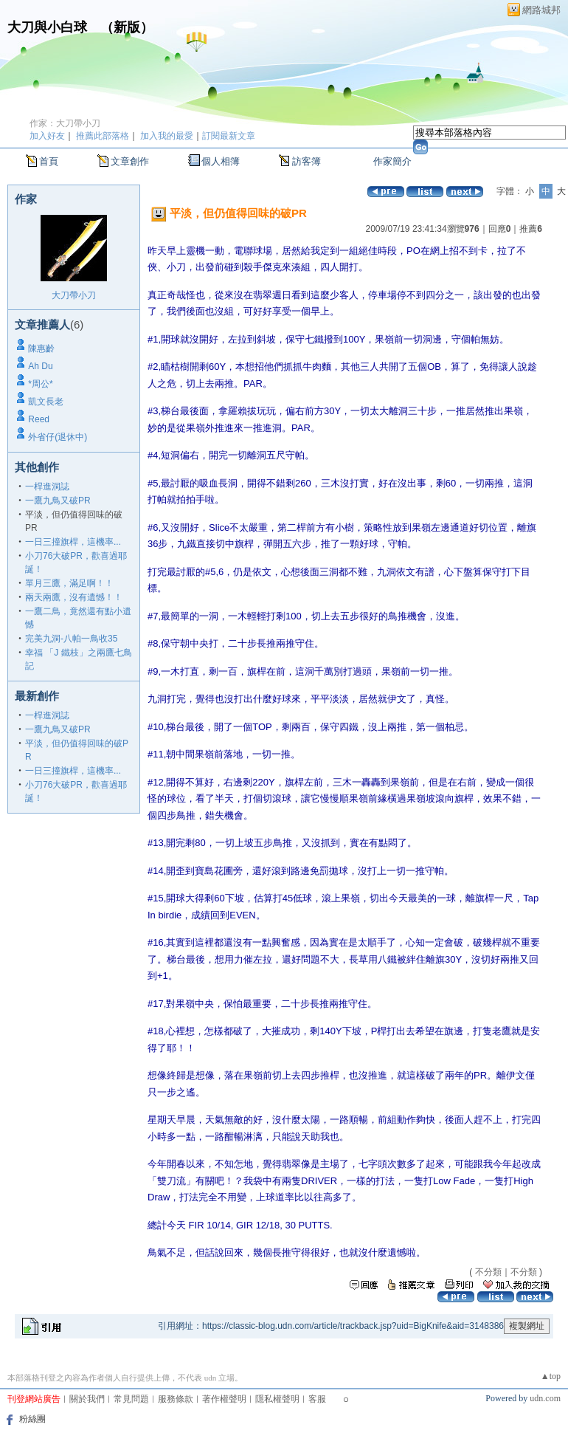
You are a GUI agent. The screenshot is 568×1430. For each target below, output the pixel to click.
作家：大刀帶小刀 (65, 123)
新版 (127, 27)
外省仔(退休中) (57, 437)
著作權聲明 (224, 1399)
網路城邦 (541, 10)
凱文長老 (45, 401)
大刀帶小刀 (74, 295)
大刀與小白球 (47, 27)
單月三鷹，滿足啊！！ (69, 583)
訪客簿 (306, 161)
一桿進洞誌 (47, 486)
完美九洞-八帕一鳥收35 (71, 638)
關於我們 (87, 1399)
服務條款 (175, 1399)
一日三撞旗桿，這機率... (73, 542)
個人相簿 (220, 161)
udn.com (545, 1398)
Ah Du (40, 366)
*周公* (40, 384)
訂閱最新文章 (228, 136)
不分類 (488, 1272)
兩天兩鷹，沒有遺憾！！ (73, 597)
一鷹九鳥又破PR (58, 500)
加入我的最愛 (166, 136)
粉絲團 (32, 1419)
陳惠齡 (41, 348)
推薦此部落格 (102, 136)
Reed (38, 419)
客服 (317, 1399)
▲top (551, 1376)
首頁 (48, 161)
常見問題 (131, 1399)
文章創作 (130, 161)
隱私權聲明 (277, 1399)
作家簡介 (392, 161)
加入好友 (47, 136)
